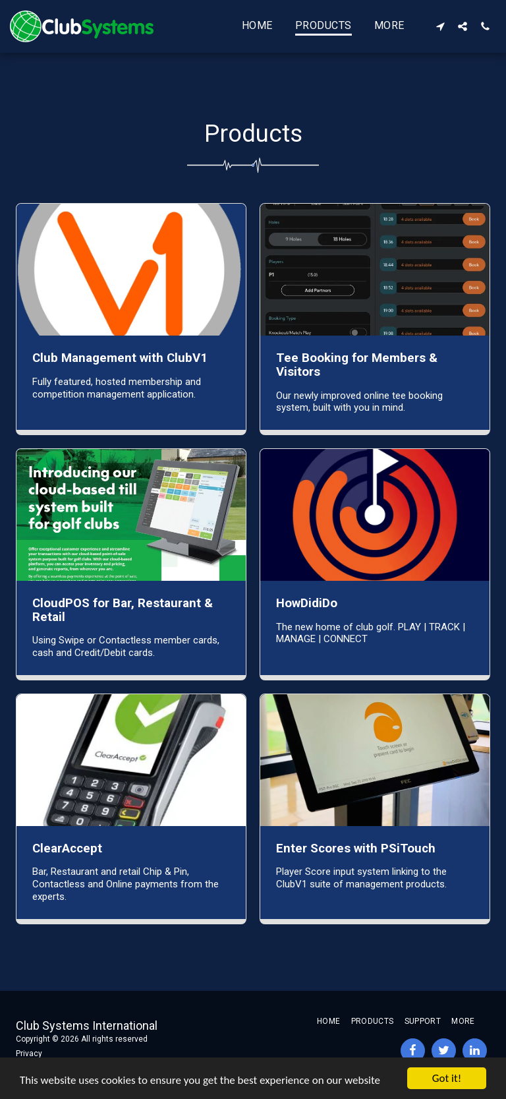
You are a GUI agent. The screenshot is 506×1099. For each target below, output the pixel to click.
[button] (440, 26)
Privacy (29, 1053)
